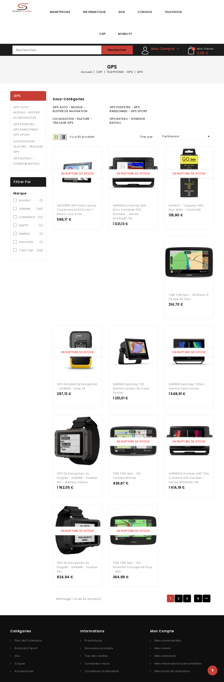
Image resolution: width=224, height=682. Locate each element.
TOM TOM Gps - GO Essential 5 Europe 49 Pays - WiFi (132, 560)
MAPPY (31, 225)
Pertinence (186, 136)
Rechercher (117, 50)
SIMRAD (31, 233)
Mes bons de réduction (172, 664)
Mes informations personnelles (178, 657)
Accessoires (24, 664)
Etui (17, 649)
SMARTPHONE (60, 12)
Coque (20, 657)
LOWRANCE (31, 217)
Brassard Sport (26, 641)
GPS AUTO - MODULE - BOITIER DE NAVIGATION (26, 112)
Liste (63, 137)
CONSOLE (145, 12)
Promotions (93, 634)
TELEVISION (173, 12)
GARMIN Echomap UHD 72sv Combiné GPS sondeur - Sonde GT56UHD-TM (189, 472)
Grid (56, 137)
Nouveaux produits (99, 641)
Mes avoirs (163, 641)
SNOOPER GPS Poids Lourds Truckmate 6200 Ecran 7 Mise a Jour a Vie (76, 208)
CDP (102, 34)
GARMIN (31, 208)
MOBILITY (125, 34)
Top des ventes (96, 649)
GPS (17, 95)
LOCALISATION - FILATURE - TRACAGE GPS (28, 146)
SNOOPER (31, 242)
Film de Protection (28, 634)
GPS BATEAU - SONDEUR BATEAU (26, 161)
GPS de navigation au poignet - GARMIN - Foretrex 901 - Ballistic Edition (77, 472)
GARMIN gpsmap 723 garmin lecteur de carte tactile (131, 384)
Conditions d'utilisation (102, 664)
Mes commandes (168, 634)
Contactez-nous (97, 657)
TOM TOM (31, 250)
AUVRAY (31, 200)
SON (121, 12)
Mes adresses (165, 649)
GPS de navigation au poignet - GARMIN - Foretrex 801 (77, 560)
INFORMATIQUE (94, 12)
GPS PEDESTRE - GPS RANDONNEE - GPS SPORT (27, 129)
